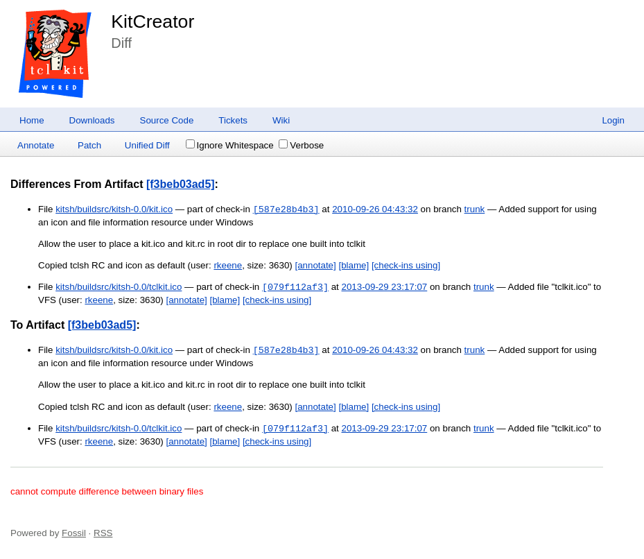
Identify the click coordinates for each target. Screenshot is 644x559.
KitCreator (152, 21)
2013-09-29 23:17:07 (384, 287)
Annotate (35, 145)
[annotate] (315, 265)
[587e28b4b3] (286, 209)
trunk (474, 210)
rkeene (228, 265)
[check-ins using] (406, 265)
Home (31, 120)
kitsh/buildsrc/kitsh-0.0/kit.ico (114, 210)
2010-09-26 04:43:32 (375, 210)
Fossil (74, 533)
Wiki (281, 120)
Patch (89, 145)
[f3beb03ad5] (180, 184)
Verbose (301, 145)
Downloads (92, 120)
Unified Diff (147, 145)
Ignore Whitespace (230, 145)
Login (613, 120)
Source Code (167, 120)
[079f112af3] (295, 287)
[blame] (353, 265)
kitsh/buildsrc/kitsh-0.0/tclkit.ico (118, 287)
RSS (103, 533)
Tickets (232, 120)
